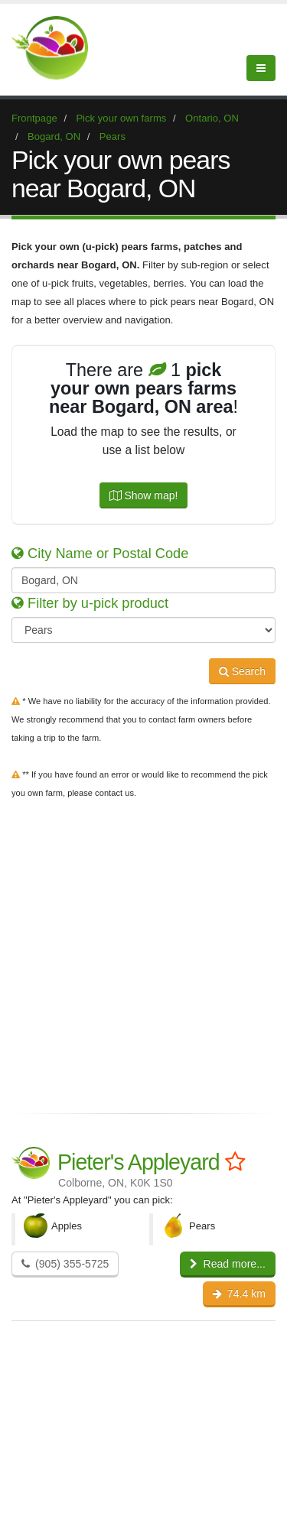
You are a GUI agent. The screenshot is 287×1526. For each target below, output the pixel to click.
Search (242, 671)
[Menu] (261, 68)
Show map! (143, 495)
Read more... (228, 1264)
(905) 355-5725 (65, 1264)
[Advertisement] (143, 953)
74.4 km (239, 1293)
